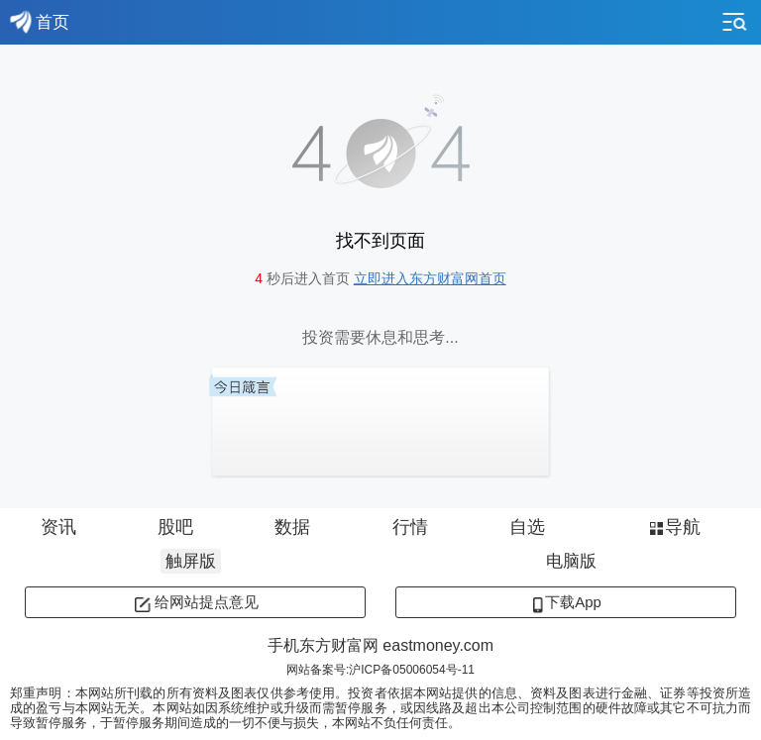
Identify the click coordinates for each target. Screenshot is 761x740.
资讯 (58, 527)
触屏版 (190, 561)
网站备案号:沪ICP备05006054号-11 (380, 670)
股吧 (175, 527)
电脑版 (571, 561)
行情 (410, 527)
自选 (527, 527)
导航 (673, 527)
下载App (565, 601)
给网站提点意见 (196, 601)
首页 (39, 22)
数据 (292, 527)
